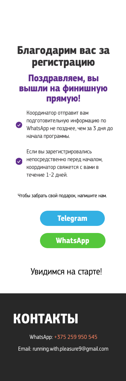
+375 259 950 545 (75, 336)
